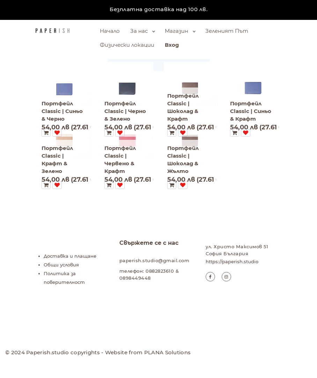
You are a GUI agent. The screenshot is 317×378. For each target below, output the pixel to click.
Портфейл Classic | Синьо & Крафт (250, 111)
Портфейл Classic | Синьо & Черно (62, 111)
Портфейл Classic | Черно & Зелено (125, 111)
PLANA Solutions (167, 352)
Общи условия (61, 264)
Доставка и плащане (70, 256)
